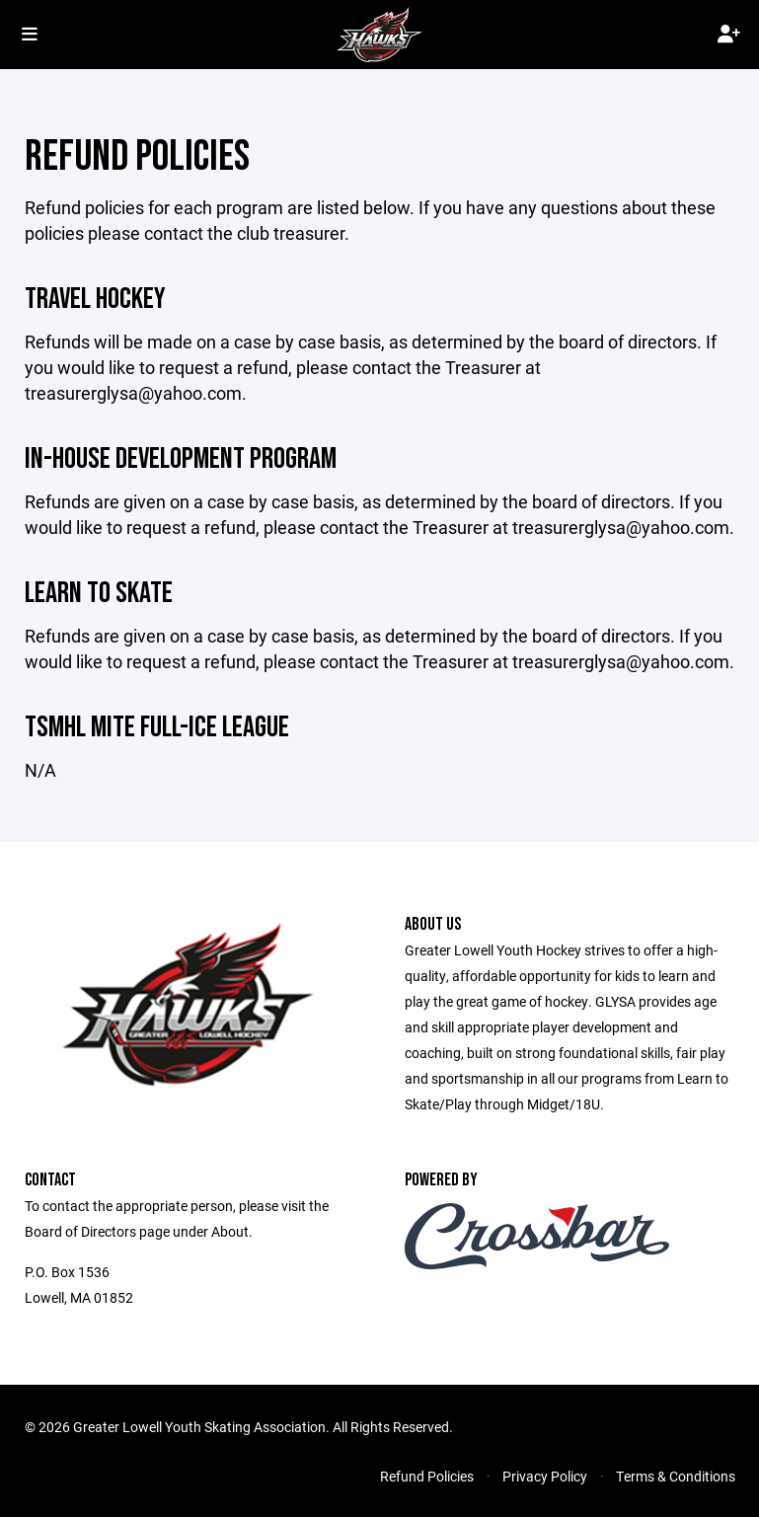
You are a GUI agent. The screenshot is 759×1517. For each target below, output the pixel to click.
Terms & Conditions (675, 1476)
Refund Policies (427, 1476)
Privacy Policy (544, 1476)
